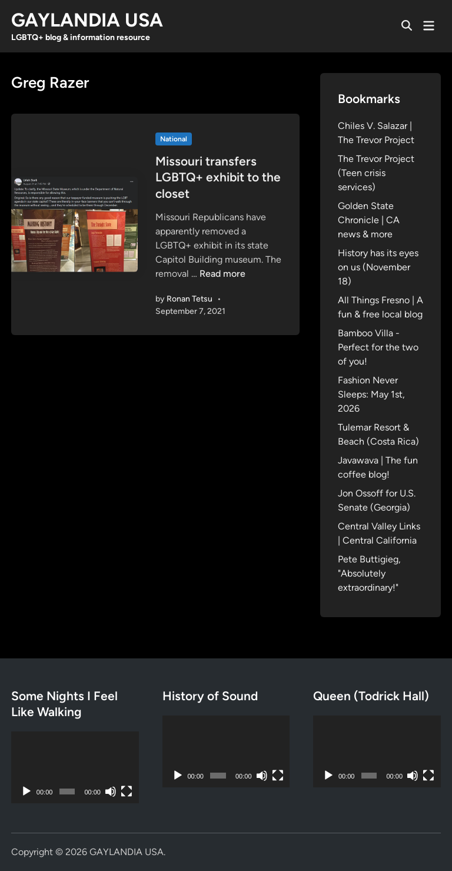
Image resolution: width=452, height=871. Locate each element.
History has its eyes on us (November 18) (378, 267)
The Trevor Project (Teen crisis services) (376, 173)
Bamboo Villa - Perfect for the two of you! (378, 347)
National (173, 139)
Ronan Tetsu (189, 299)
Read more (222, 273)
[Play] (26, 791)
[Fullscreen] (126, 791)
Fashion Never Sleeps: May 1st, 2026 (371, 394)
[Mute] (111, 791)
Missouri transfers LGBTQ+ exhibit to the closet (218, 177)
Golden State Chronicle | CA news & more (369, 220)
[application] (75, 767)
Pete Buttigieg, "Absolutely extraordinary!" (369, 573)
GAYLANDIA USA (87, 20)
